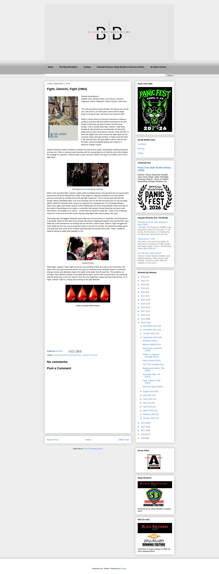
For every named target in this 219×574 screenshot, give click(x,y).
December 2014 (150, 326)
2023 (143, 288)
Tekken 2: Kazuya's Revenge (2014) (151, 355)
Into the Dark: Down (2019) (149, 253)
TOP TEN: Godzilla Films (153, 364)
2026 (143, 277)
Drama (56, 355)
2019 (143, 303)
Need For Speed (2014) (153, 387)
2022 (143, 292)
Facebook (142, 144)
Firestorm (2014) (150, 341)
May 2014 (147, 403)
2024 (143, 284)
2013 (143, 423)
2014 (143, 322)
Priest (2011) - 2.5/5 (146, 239)
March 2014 (148, 410)
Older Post (123, 440)
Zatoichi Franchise (89, 355)
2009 (143, 438)
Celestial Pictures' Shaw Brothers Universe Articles (120, 67)
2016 (143, 315)
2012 (143, 427)
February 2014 (149, 414)
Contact (87, 67)
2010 (143, 434)
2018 (143, 307)
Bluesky (141, 148)
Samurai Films (75, 355)
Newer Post (52, 440)
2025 (143, 281)
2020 (143, 300)
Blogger (123, 568)
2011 (143, 430)
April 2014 (147, 407)
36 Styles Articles (158, 67)
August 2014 (149, 391)
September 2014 (150, 337)
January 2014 (149, 418)
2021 (143, 296)
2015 (143, 319)
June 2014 (148, 399)
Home (50, 67)
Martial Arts (64, 355)
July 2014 (147, 395)
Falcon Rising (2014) (152, 360)
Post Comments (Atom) (93, 449)
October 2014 (149, 333)
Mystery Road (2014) (152, 344)
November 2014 (150, 330)
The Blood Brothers (68, 67)
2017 (143, 311)
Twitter (140, 153)
